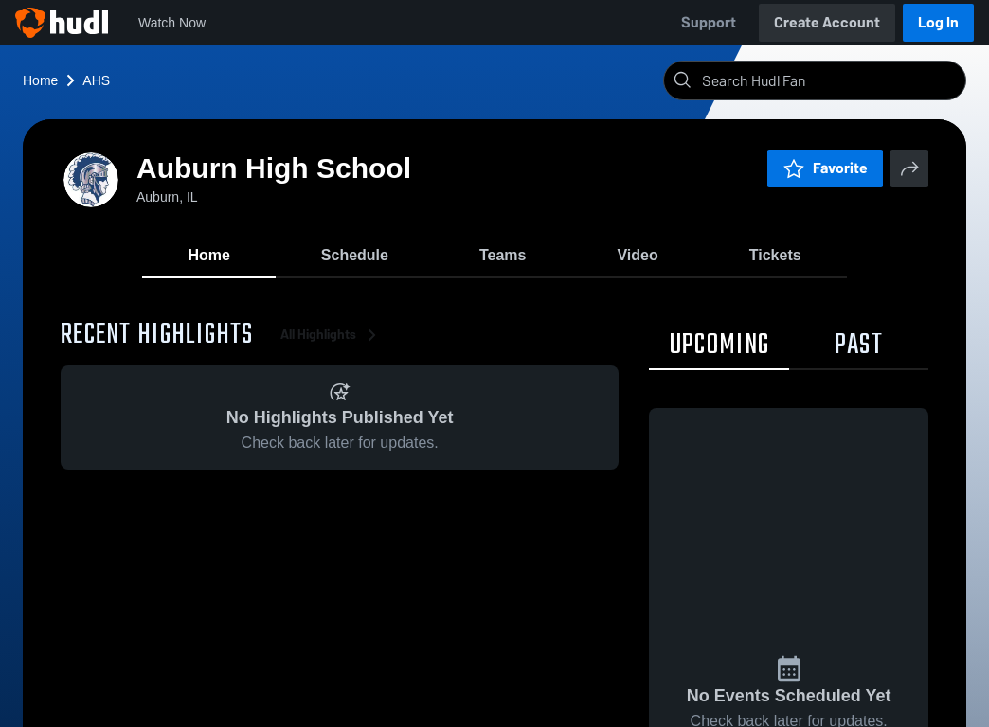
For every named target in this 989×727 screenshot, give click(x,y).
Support (708, 22)
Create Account (827, 22)
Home (40, 80)
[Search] (830, 80)
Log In (938, 22)
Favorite (825, 168)
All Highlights (331, 340)
